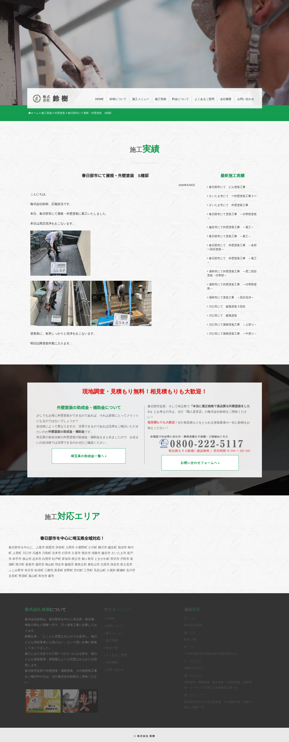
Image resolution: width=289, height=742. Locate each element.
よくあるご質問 (204, 99)
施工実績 (160, 99)
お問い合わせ (245, 99)
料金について (180, 99)
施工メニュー (140, 99)
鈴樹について (118, 99)
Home (99, 99)
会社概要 (225, 99)
